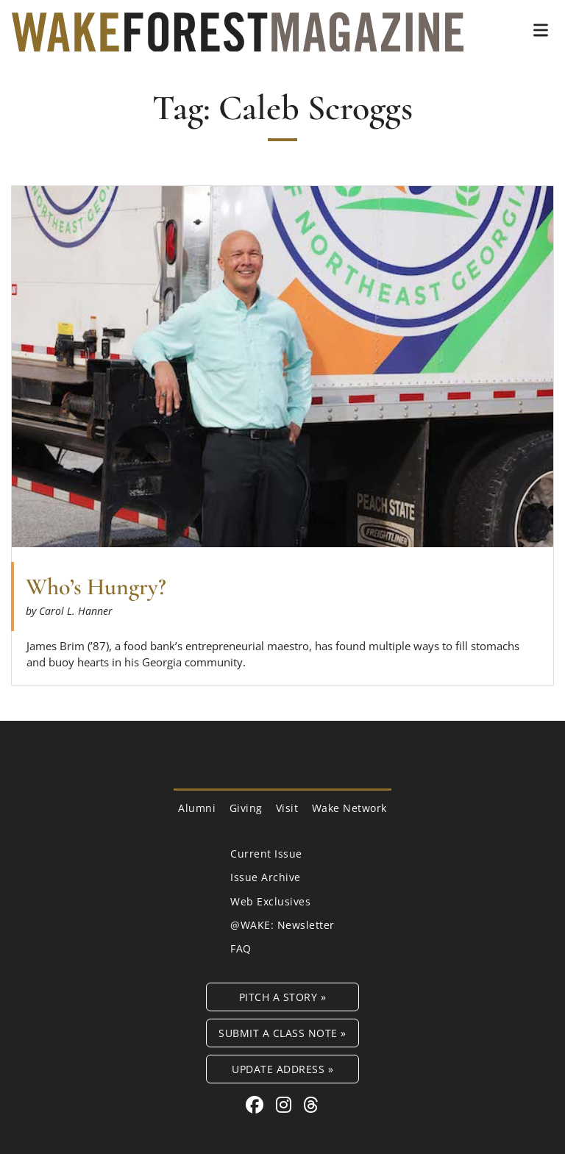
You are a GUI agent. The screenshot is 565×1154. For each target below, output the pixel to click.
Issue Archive (265, 877)
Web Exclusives (270, 901)
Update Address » (282, 1069)
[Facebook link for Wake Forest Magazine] (257, 1104)
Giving (246, 808)
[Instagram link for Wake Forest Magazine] (286, 1104)
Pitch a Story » (283, 997)
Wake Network (349, 808)
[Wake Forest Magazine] (237, 40)
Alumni (197, 808)
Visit (287, 808)
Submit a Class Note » (282, 1033)
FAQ (241, 948)
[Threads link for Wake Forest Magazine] (311, 1104)
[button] (540, 30)
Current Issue (266, 854)
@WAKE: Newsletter (282, 925)
